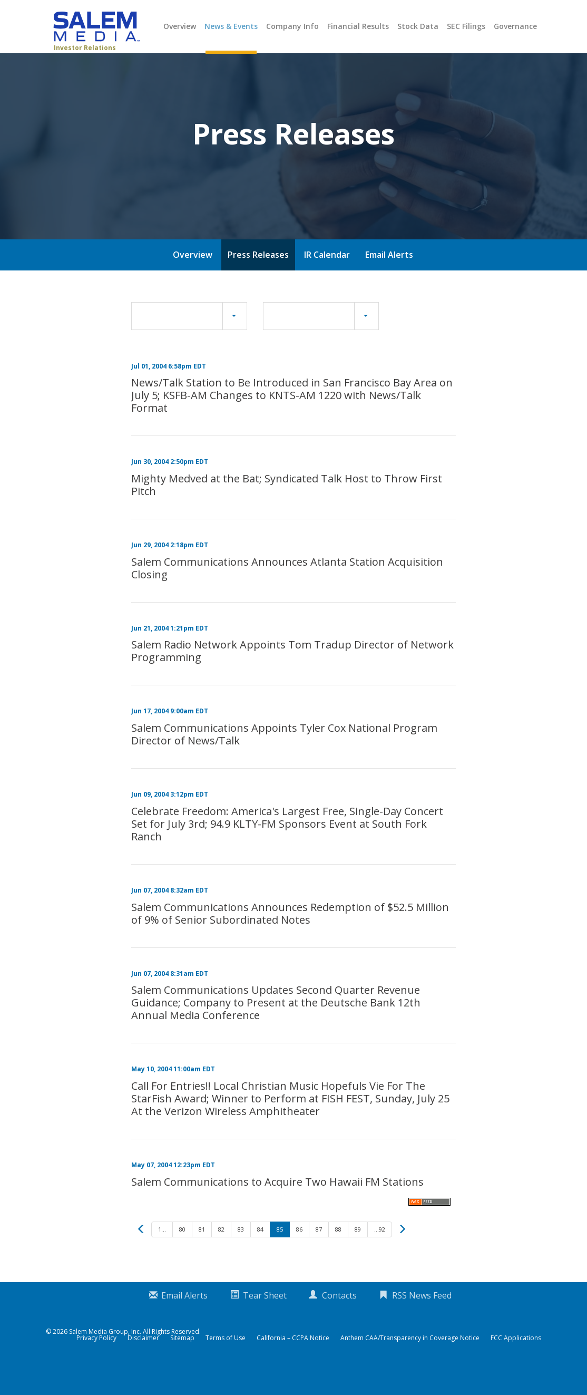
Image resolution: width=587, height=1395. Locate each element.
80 (182, 1254)
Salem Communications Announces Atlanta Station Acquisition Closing (287, 592)
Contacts (339, 1320)
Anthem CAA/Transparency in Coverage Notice (410, 1363)
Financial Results (358, 26)
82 (221, 1254)
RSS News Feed (422, 1320)
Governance (515, 26)
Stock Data (417, 26)
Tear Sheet (265, 1320)
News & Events (231, 26)
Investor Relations (85, 47)
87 (319, 1254)
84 (260, 1254)
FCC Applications (516, 1363)
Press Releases (258, 279)
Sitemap (182, 1363)
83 (241, 1254)
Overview (179, 26)
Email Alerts (389, 279)
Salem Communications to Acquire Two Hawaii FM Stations (277, 1206)
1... (162, 1254)
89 (358, 1254)
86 (299, 1254)
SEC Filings (466, 26)
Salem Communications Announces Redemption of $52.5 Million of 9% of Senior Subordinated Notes (290, 938)
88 (338, 1254)
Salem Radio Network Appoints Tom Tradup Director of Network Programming (292, 676)
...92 (379, 1254)
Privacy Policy (96, 1363)
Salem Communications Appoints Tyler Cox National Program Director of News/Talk (284, 758)
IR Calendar (327, 279)
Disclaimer (143, 1363)
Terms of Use (226, 1363)
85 (280, 1254)
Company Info (292, 26)
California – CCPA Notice (293, 1363)
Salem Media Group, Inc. (105, 1356)
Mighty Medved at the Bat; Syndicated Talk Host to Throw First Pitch (286, 509)
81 (202, 1254)
